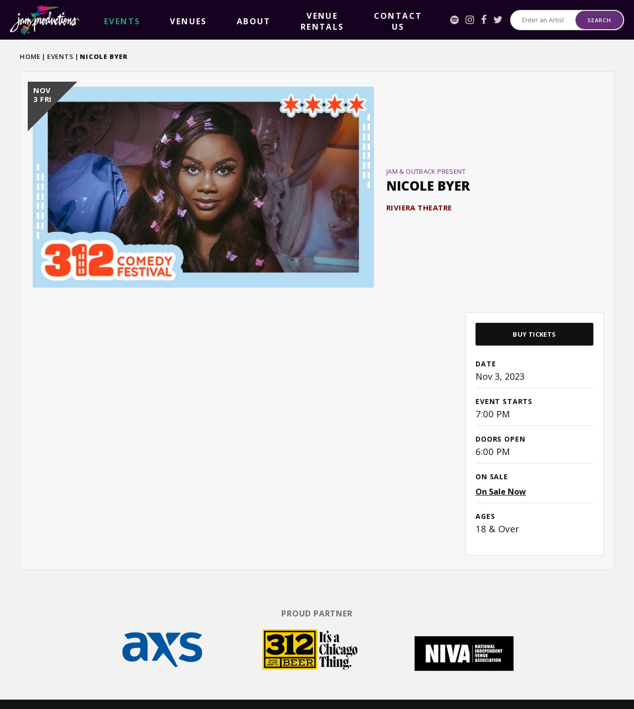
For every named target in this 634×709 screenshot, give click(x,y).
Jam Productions (44, 20)
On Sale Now (501, 469)
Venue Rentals (222, 20)
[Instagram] (435, 20)
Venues (140, 20)
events (106, 20)
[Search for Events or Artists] (525, 20)
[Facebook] (449, 20)
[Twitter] (463, 20)
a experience (575, 689)
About (174, 20)
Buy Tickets (534, 311)
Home (30, 56)
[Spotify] (420, 20)
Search (599, 20)
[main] (317, 308)
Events (60, 56)
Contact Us (281, 20)
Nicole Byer (428, 175)
